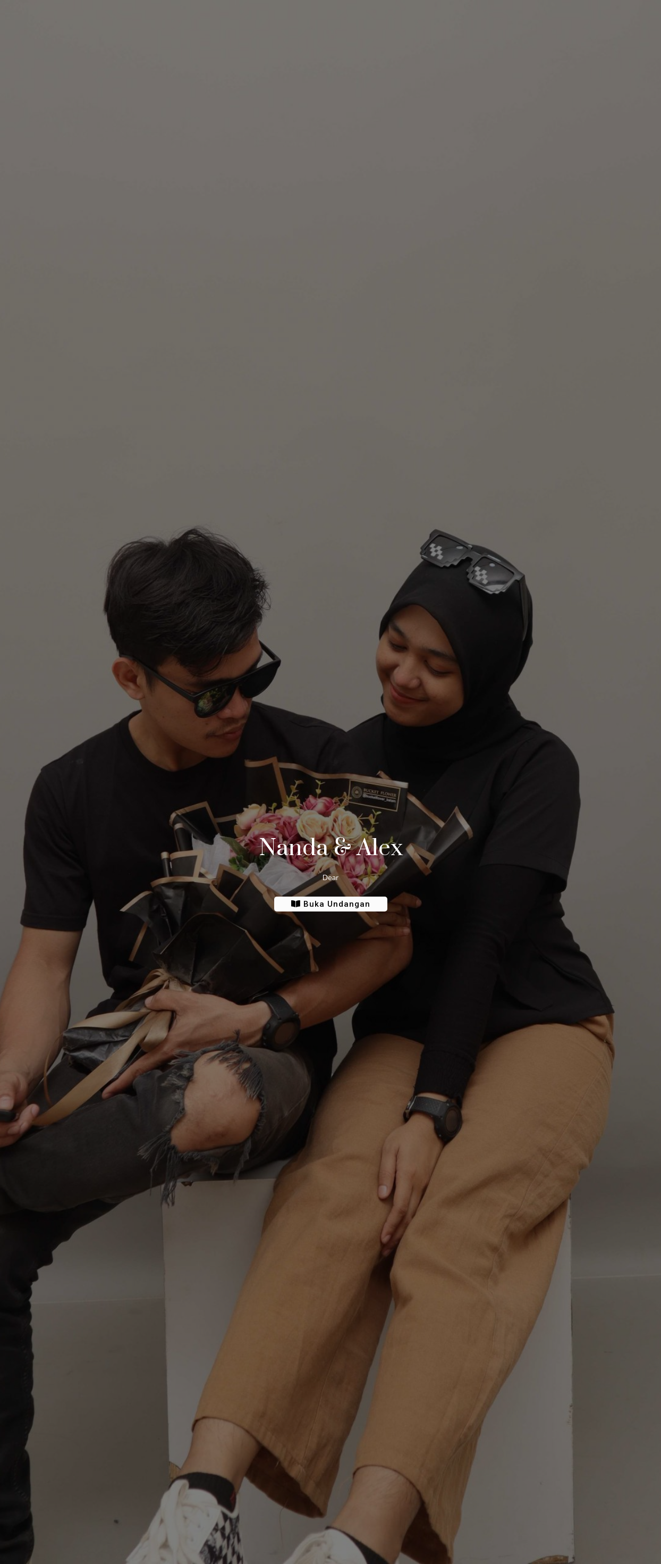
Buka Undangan (330, 904)
